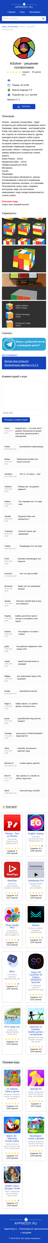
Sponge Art (36, 1089)
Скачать (24, 106)
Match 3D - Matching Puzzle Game (12, 1138)
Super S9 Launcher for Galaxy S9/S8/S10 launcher (35, 977)
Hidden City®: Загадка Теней (12, 1187)
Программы (34, 12)
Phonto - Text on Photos (12, 834)
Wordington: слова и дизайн (36, 1137)
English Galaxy (36, 833)
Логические (13, 26)
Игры (22, 12)
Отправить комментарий (16, 420)
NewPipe (12, 880)
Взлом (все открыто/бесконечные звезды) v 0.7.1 (21, 363)
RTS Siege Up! (12, 1027)
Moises (36, 925)
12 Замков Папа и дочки (12, 1090)
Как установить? (9, 355)
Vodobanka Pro (36, 880)
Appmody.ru (24, 5)
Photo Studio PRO (12, 926)
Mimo (12, 971)
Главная (11, 12)
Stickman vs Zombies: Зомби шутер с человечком (36, 1031)
